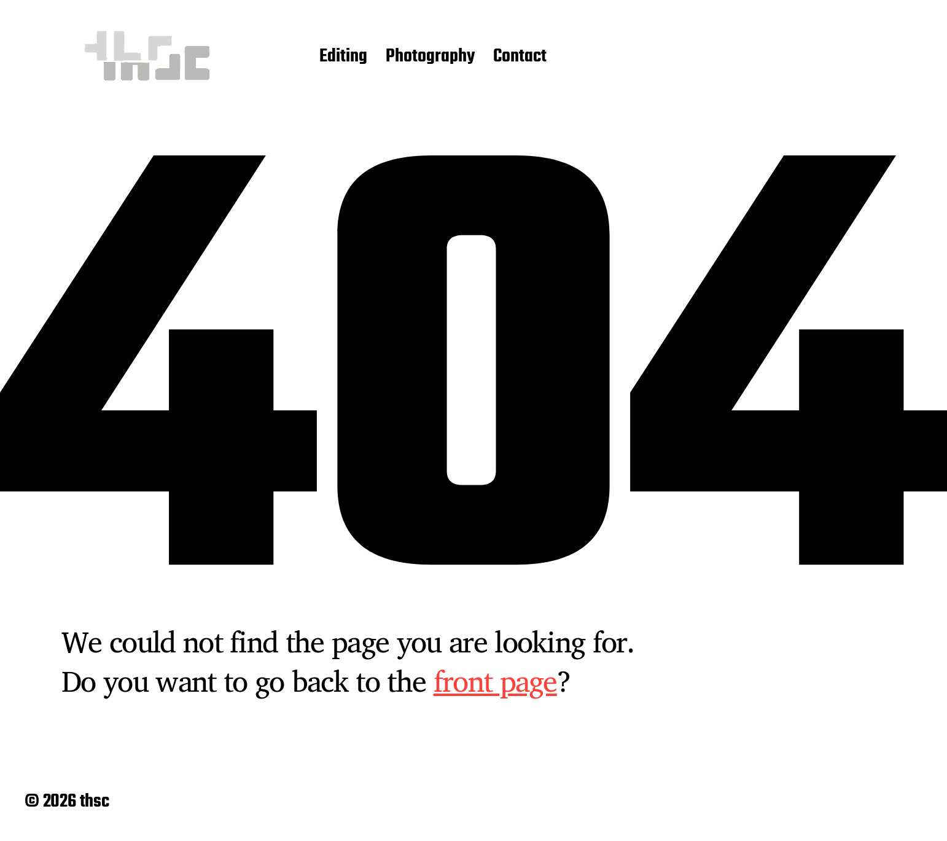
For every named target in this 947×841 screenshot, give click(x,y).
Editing (343, 57)
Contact (520, 57)
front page (495, 681)
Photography (430, 57)
